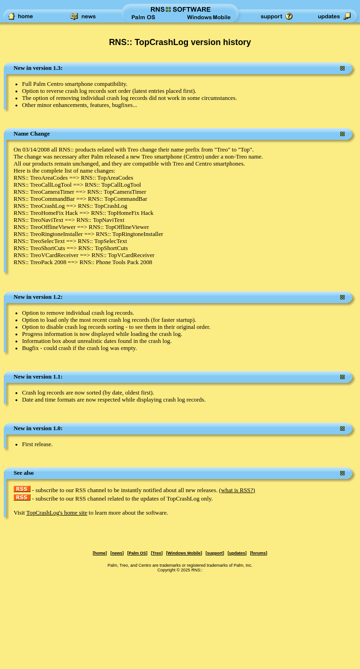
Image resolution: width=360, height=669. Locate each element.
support (215, 553)
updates (237, 553)
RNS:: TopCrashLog (148, 42)
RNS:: (196, 570)
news (117, 553)
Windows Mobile (184, 553)
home (99, 553)
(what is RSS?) (237, 490)
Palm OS (137, 553)
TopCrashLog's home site (56, 512)
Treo (156, 553)
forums (258, 553)
